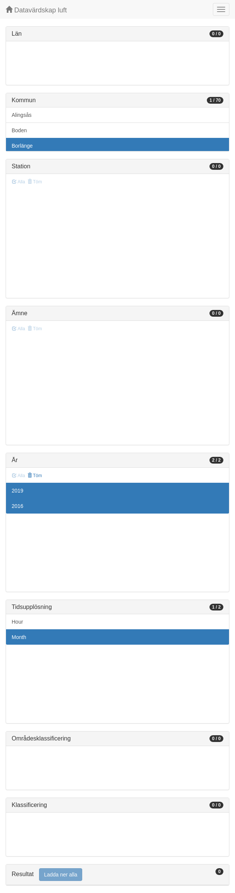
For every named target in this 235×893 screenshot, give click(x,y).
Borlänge (22, 146)
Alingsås (22, 115)
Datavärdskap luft (36, 10)
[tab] (117, 874)
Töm (34, 475)
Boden (19, 130)
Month (19, 637)
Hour (17, 622)
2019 (17, 491)
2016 (17, 506)
